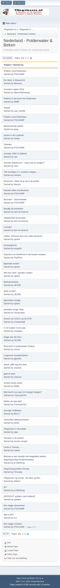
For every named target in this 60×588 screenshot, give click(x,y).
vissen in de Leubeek (14, 135)
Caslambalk (19, 322)
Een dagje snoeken (13, 524)
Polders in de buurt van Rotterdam (20, 98)
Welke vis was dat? (13, 401)
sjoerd (17, 239)
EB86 (16, 101)
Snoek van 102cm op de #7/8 (17, 318)
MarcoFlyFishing (22, 92)
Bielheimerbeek (11, 282)
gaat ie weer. (10, 374)
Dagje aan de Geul (12, 337)
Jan (15, 157)
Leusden (8, 227)
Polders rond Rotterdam (15, 71)
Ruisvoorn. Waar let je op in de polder (21, 181)
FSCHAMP (19, 74)
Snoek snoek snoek (13, 383)
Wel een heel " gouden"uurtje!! (18, 273)
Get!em (17, 175)
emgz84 (17, 248)
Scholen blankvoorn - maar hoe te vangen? (24, 163)
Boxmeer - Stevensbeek (15, 199)
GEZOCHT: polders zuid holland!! (19, 496)
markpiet (18, 331)
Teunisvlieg (19, 312)
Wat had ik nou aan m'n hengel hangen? (23, 392)
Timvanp (18, 472)
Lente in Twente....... (13, 447)
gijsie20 (17, 358)
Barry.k (17, 184)
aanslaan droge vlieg (13, 309)
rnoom (17, 349)
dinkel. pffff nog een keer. (15, 364)
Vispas (7, 107)
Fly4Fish (18, 257)
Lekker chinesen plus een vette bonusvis (23, 236)
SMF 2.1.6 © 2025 (23, 581)
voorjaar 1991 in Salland (15, 153)
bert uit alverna (21, 212)
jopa (16, 432)
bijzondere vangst (12, 300)
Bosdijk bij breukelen (13, 208)
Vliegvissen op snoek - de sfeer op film (22, 478)
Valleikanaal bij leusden (15, 218)
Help (18, 578)
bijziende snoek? (12, 263)
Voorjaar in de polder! (14, 438)
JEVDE (17, 285)
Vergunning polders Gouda (16, 469)
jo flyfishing (19, 463)
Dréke (17, 138)
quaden (17, 499)
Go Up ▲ (39, 578)
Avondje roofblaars (12, 410)
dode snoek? (10, 291)
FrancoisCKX (20, 395)
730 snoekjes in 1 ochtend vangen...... (22, 172)
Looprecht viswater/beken (16, 355)
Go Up (6, 534)
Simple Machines (37, 581)
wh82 (16, 423)
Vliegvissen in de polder (15, 429)
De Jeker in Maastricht (14, 80)
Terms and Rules (28, 578)
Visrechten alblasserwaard (16, 419)
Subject (7, 65)
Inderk (17, 450)
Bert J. (17, 413)
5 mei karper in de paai (14, 328)
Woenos (18, 83)
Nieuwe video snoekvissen (16, 190)
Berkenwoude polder (13, 126)
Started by (18, 65)
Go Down (7, 58)
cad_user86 (19, 111)
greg (16, 129)
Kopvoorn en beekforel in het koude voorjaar (25, 254)
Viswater (8, 144)
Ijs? (5, 487)
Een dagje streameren (14, 505)
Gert (16, 166)
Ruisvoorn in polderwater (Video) (19, 346)
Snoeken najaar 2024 (14, 89)
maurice (17, 368)
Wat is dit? (9, 514)
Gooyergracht (10, 245)
